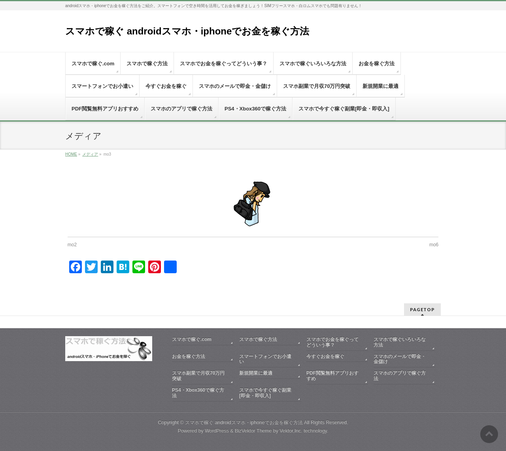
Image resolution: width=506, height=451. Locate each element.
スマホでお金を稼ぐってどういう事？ (332, 342)
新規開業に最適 (255, 373)
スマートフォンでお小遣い (265, 359)
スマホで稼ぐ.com (191, 339)
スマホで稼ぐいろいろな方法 (400, 342)
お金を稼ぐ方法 (188, 356)
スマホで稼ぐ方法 (258, 339)
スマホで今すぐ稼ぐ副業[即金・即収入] (265, 392)
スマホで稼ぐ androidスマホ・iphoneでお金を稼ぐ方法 (187, 31)
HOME (71, 154)
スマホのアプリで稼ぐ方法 (400, 375)
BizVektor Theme (253, 431)
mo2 (72, 244)
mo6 (433, 244)
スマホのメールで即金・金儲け (400, 359)
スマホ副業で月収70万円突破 (198, 375)
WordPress (217, 431)
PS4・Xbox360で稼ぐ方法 (198, 392)
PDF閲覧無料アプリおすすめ (332, 375)
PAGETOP (422, 309)
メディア (90, 154)
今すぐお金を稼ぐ (325, 356)
